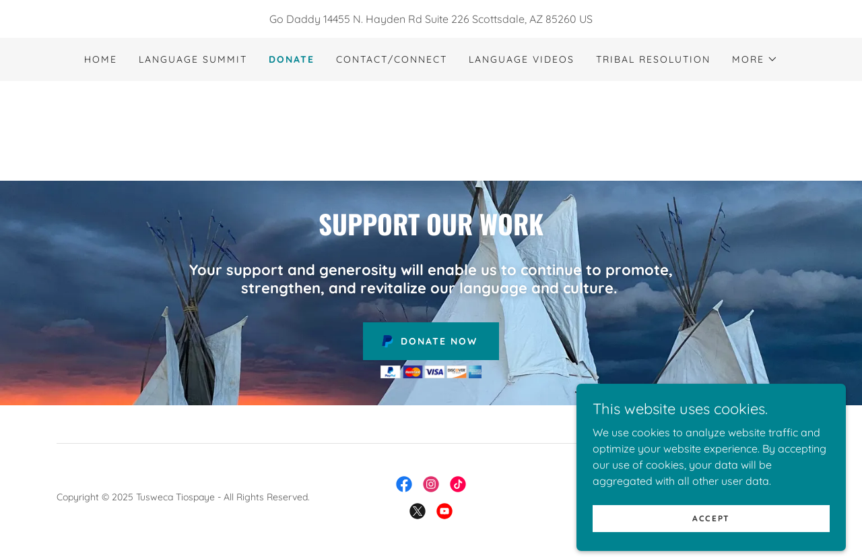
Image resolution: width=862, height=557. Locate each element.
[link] (431, 129)
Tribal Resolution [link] (653, 59)
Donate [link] (291, 59)
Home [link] (100, 59)
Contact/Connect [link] (391, 59)
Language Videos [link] (521, 59)
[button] (755, 59)
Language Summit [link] (193, 59)
